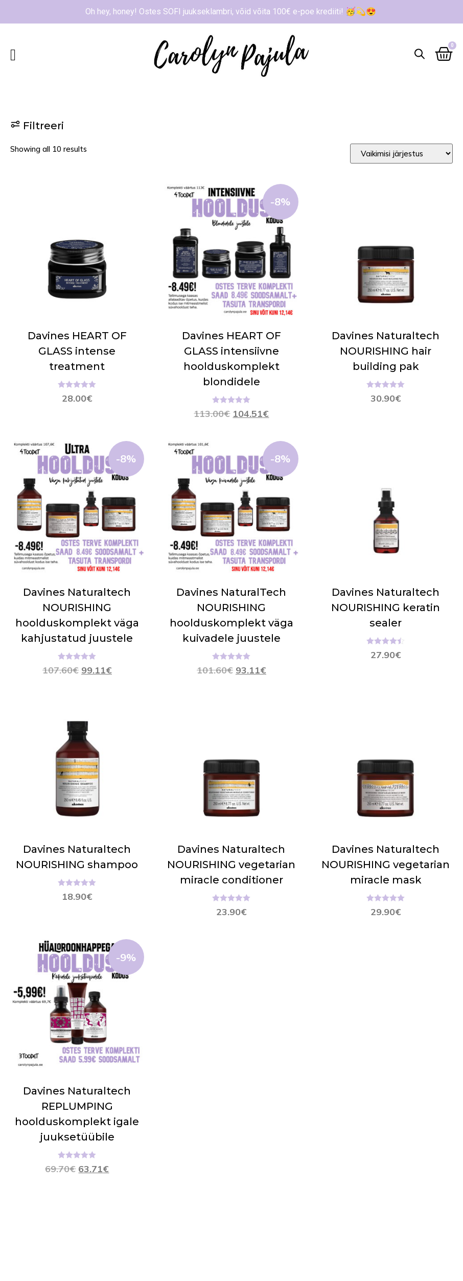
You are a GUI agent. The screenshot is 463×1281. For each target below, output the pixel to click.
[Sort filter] (401, 154)
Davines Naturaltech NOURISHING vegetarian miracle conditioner (231, 864)
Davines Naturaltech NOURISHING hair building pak (385, 351)
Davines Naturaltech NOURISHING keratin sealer (385, 607)
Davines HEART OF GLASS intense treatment (77, 351)
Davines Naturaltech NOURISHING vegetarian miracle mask (385, 864)
